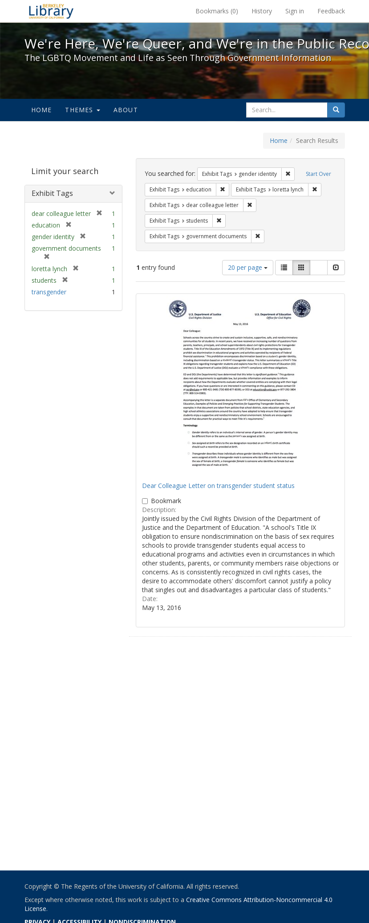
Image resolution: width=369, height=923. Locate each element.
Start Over (318, 174)
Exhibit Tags (52, 193)
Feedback (331, 11)
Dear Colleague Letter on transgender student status (218, 485)
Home (41, 110)
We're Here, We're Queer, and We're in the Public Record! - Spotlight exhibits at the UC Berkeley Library (51, 11)
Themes (82, 110)
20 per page (248, 267)
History (261, 11)
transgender (49, 292)
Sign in (294, 11)
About (126, 110)
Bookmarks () (216, 11)
